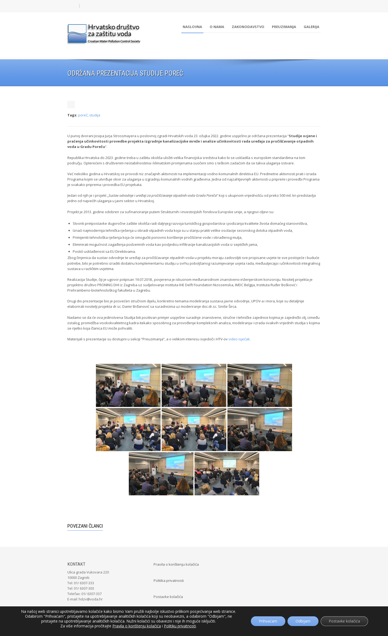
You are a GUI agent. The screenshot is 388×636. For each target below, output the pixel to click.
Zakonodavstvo (248, 26)
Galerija (311, 26)
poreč (83, 115)
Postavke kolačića (168, 596)
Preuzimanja (284, 26)
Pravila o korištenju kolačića (176, 564)
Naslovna (192, 26)
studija (94, 115)
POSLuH (221, 625)
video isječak (239, 339)
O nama (217, 26)
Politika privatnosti (169, 580)
